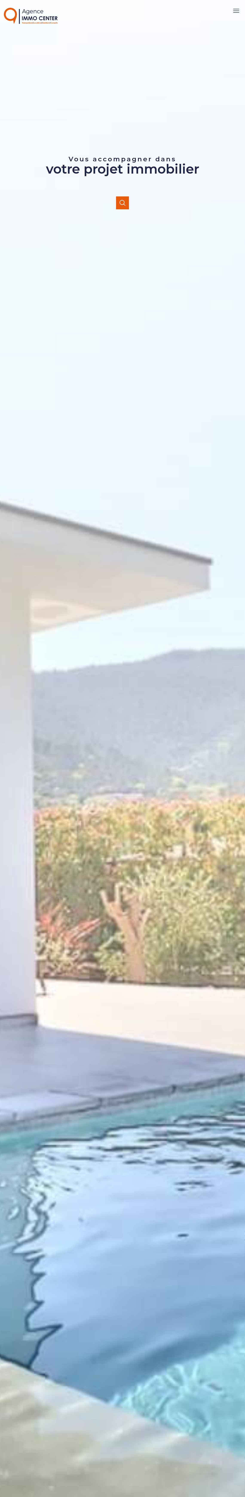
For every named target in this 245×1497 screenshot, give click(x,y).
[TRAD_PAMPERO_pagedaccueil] (31, 22)
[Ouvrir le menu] (238, 11)
